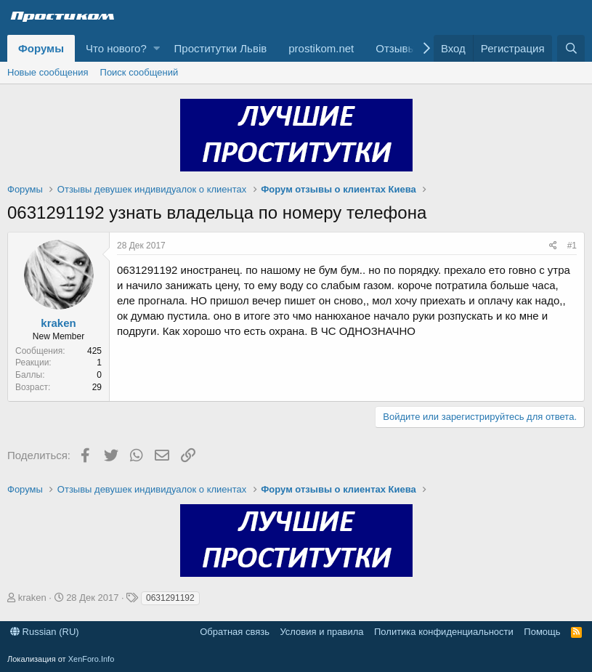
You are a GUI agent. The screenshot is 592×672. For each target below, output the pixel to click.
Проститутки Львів (220, 48)
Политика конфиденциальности (444, 631)
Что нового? (116, 48)
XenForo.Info (91, 659)
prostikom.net (321, 48)
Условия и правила (321, 631)
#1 (572, 245)
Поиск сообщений (139, 72)
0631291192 (170, 598)
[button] (156, 48)
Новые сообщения (48, 72)
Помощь (542, 631)
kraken (58, 323)
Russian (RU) (44, 631)
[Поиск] (571, 48)
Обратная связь (234, 631)
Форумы (41, 48)
